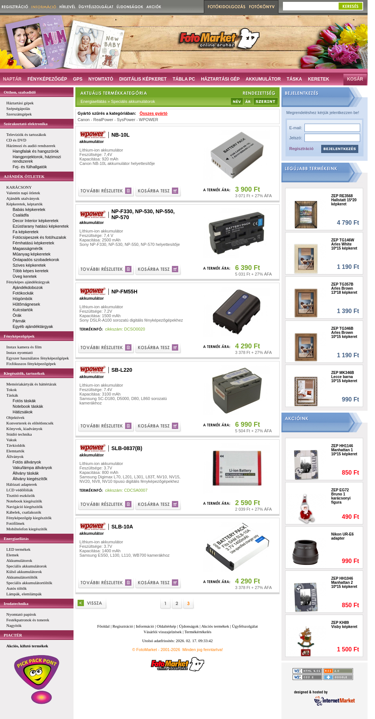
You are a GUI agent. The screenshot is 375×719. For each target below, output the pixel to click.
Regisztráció (301, 148)
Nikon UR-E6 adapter (342, 536)
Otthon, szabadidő (20, 92)
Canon (83, 119)
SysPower (126, 119)
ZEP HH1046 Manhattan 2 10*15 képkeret (344, 582)
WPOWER (148, 119)
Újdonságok (189, 626)
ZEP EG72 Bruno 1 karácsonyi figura (340, 496)
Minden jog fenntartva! (202, 649)
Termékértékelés (198, 631)
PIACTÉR (13, 635)
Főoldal (103, 626)
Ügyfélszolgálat (245, 626)
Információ (145, 626)
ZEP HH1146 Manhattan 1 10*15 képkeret (344, 450)
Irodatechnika (16, 603)
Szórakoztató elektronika (26, 123)
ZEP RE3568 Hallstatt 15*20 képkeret (343, 200)
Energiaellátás (16, 538)
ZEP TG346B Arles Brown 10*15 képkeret (344, 332)
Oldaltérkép (166, 626)
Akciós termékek (215, 626)
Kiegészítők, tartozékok (24, 373)
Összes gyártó (153, 113)
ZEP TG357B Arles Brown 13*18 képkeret (344, 288)
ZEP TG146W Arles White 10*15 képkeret (344, 244)
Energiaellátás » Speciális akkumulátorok (118, 101)
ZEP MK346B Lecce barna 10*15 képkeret (344, 377)
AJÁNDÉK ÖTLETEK (24, 176)
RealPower (103, 119)
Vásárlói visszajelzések (163, 631)
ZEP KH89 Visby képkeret (344, 625)
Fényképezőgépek (19, 336)
